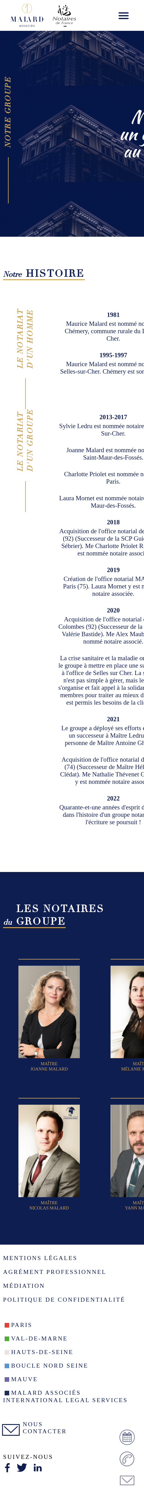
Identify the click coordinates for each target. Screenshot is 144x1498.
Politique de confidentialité (64, 1299)
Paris (21, 1324)
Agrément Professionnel (55, 1271)
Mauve (24, 1379)
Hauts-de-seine (42, 1352)
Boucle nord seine (49, 1365)
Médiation (24, 1285)
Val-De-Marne (39, 1338)
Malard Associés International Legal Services (65, 1396)
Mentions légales (40, 1257)
